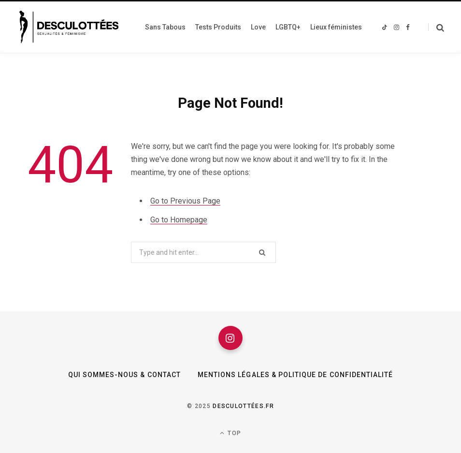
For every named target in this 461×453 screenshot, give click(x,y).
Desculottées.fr (243, 406)
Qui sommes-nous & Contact (124, 375)
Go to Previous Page (185, 200)
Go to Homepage (178, 219)
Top (230, 433)
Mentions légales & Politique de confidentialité (295, 375)
